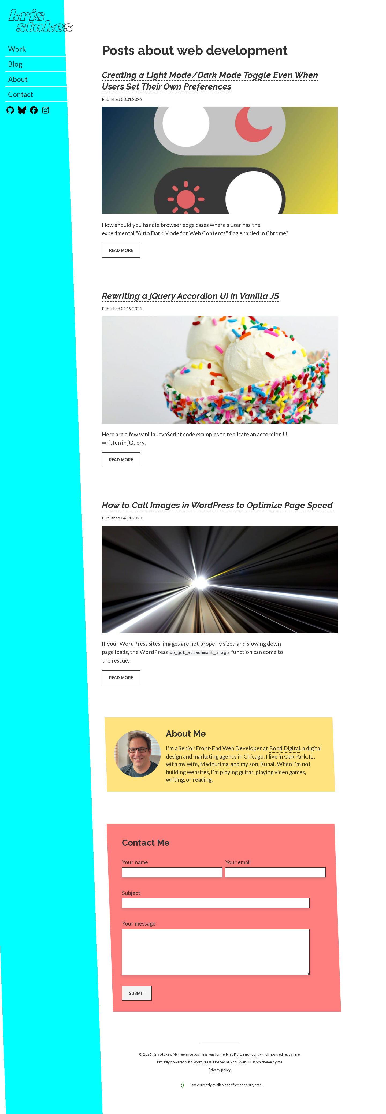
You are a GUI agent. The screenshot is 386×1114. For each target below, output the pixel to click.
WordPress (202, 1070)
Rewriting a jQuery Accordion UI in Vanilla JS (190, 296)
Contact (20, 94)
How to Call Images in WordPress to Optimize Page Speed (217, 505)
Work (17, 49)
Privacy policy (219, 1077)
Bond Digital (284, 748)
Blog (15, 64)
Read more (121, 250)
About (18, 79)
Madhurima (214, 763)
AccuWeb (238, 1070)
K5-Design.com (246, 1062)
